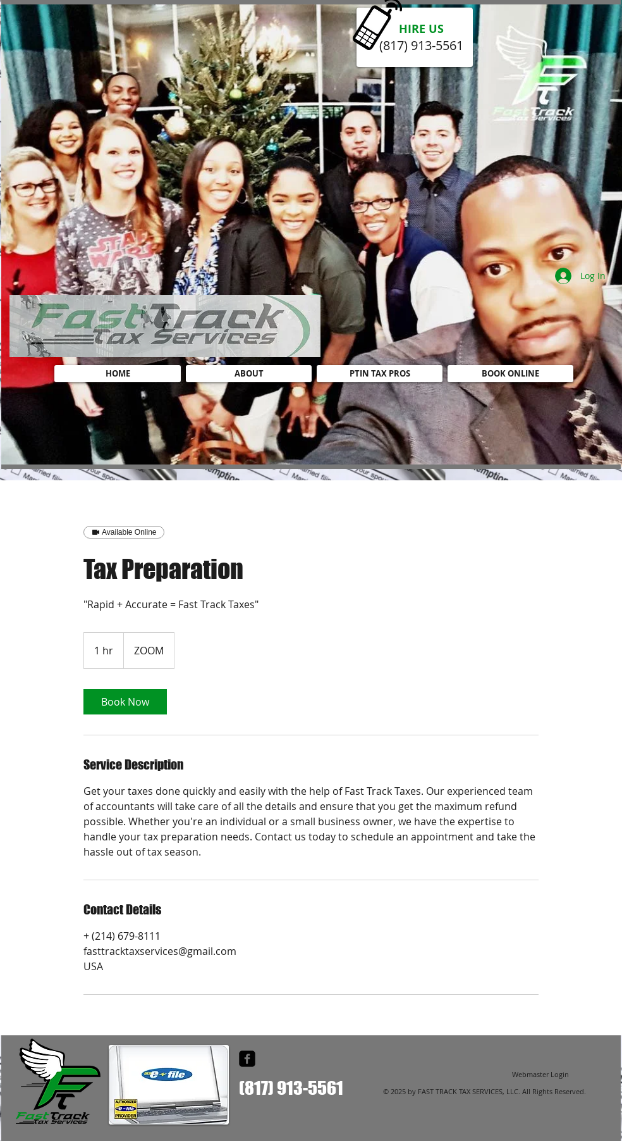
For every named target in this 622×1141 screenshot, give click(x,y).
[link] (125, 701)
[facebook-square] (247, 1059)
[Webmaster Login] (540, 1074)
